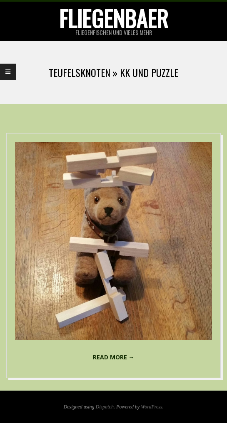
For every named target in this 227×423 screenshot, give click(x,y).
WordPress (151, 407)
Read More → (114, 357)
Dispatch (105, 407)
